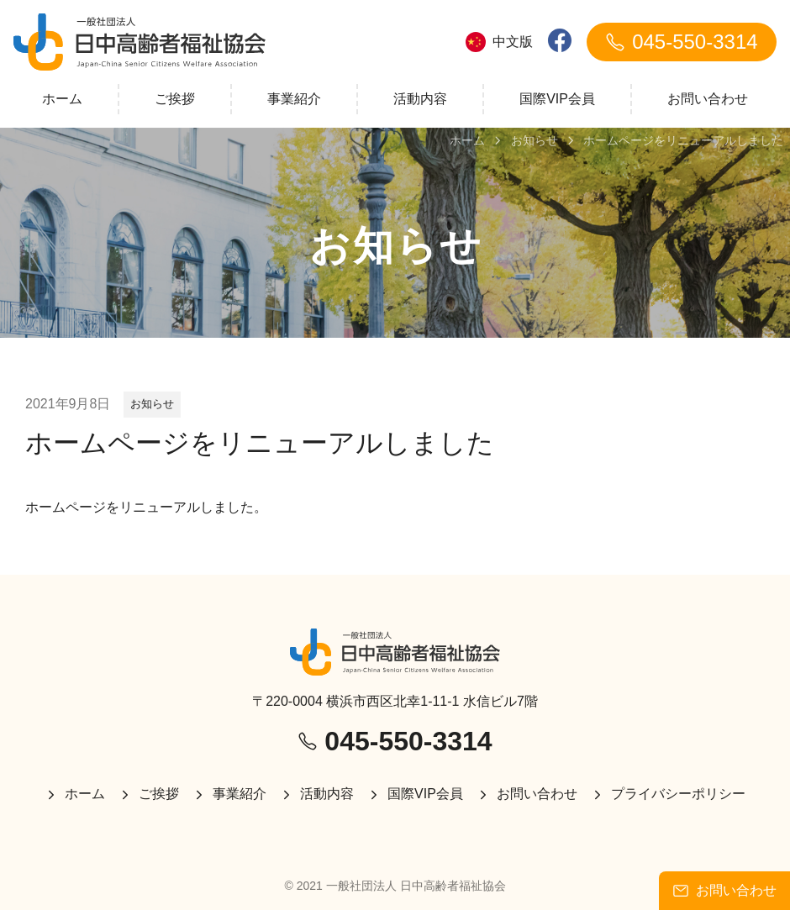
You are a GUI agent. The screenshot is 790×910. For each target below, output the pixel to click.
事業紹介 (294, 99)
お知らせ (152, 403)
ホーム (62, 99)
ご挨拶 (175, 99)
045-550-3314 (681, 41)
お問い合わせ (707, 99)
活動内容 (420, 99)
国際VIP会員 (557, 99)
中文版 (499, 42)
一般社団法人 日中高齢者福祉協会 (416, 885)
